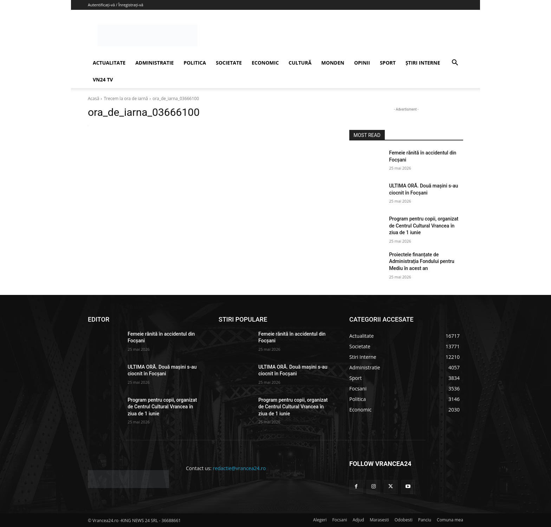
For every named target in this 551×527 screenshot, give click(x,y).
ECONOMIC (265, 62)
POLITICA (194, 62)
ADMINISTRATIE (154, 62)
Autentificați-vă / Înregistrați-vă (115, 4)
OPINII (362, 62)
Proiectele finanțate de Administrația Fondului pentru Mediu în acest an (421, 261)
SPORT (388, 62)
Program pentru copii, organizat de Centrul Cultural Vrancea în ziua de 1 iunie (423, 225)
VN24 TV (103, 79)
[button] (454, 63)
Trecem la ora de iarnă (126, 98)
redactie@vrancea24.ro (239, 468)
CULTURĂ (300, 62)
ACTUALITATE (109, 62)
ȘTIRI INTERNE (423, 62)
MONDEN (332, 62)
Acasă (93, 98)
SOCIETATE (229, 62)
